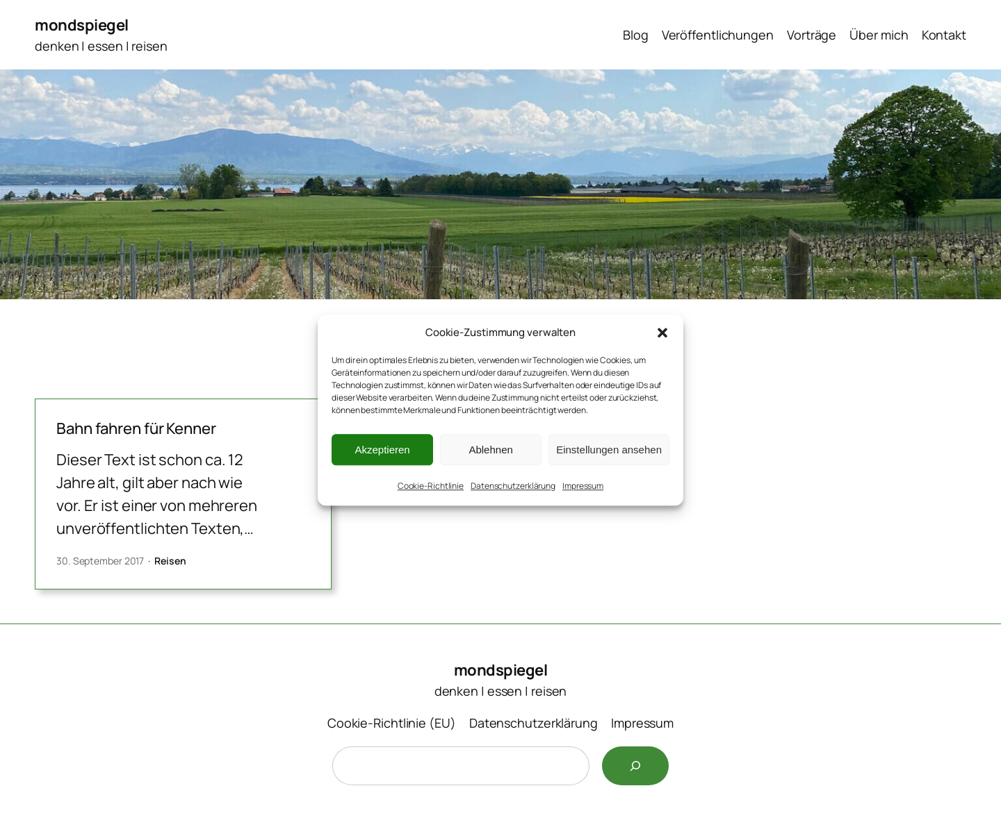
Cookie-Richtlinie (431, 486)
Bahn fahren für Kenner (136, 428)
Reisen (170, 560)
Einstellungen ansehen (609, 449)
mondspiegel (82, 25)
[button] (662, 333)
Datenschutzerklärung (513, 486)
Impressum (582, 486)
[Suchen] (635, 765)
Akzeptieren (382, 449)
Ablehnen (490, 449)
